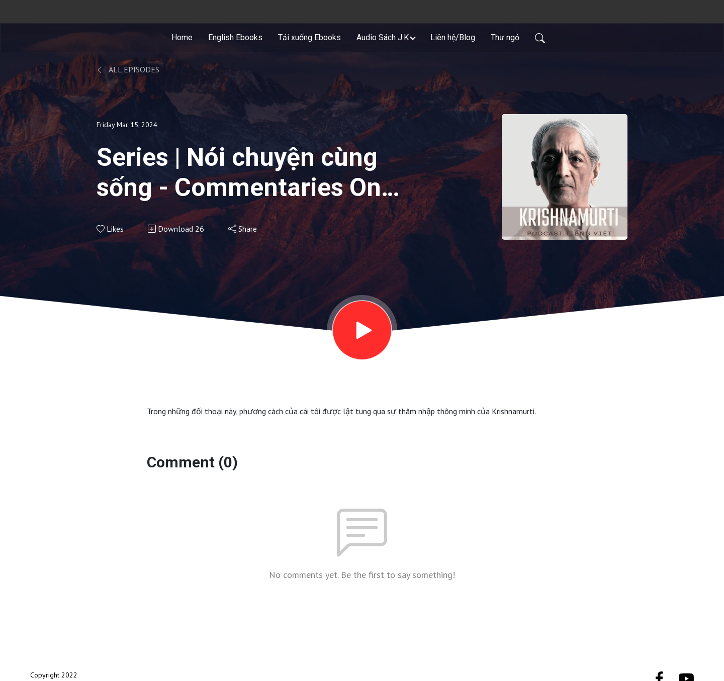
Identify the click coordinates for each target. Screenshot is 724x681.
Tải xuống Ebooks (309, 37)
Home (182, 37)
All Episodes (128, 69)
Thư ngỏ (505, 37)
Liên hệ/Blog (452, 37)
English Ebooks (235, 37)
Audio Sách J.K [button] (382, 37)
